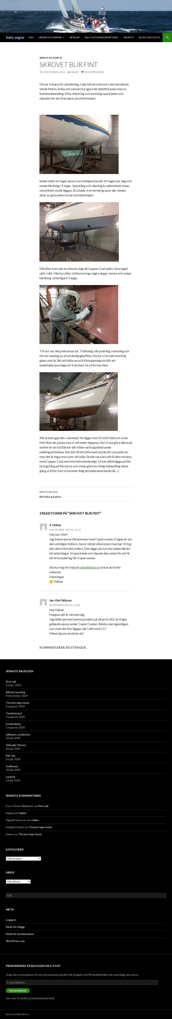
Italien (22, 813)
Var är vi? (129, 37)
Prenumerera (18, 990)
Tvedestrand (14, 713)
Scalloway (12, 766)
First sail (11, 681)
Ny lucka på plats (86, 494)
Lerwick (10, 776)
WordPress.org (15, 941)
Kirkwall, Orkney (16, 745)
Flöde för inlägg (15, 926)
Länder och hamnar (50, 37)
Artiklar (75, 37)
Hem (31, 37)
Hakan (74, 72)
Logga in (11, 919)
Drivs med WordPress (17, 1014)
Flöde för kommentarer (20, 934)
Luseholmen (13, 724)
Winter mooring (15, 692)
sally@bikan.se (89, 567)
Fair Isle (10, 755)
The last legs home (17, 702)
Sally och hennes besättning (101, 37)
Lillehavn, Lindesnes (18, 734)
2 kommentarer (94, 72)
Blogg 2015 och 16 (149, 37)
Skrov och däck (50, 57)
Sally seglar (15, 37)
